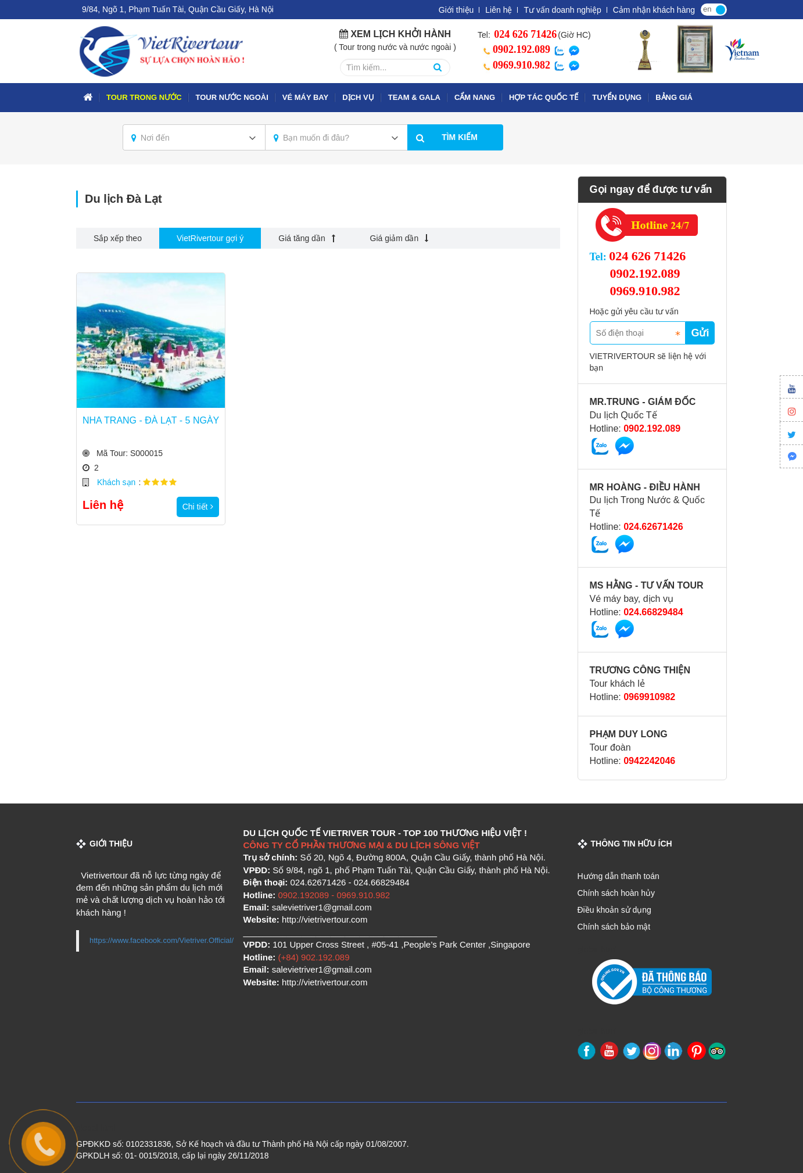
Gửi (700, 333)
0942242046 (649, 761)
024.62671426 (653, 527)
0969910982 (649, 697)
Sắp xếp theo (118, 238)
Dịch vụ (358, 97)
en (707, 9)
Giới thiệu (456, 10)
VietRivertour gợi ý (210, 238)
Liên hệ (498, 10)
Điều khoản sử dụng (614, 909)
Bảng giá (674, 97)
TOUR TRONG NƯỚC (144, 97)
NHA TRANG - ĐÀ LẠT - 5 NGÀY (151, 420)
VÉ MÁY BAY (305, 97)
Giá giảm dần (399, 238)
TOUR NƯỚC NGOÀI (232, 97)
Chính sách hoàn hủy (616, 893)
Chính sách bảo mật (614, 926)
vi (720, 8)
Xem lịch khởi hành (400, 34)
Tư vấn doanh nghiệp (562, 10)
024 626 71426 (524, 34)
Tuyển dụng (616, 97)
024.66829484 (653, 612)
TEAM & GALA (414, 97)
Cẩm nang (474, 97)
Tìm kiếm (460, 137)
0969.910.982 (514, 65)
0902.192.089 (514, 49)
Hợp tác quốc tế (543, 97)
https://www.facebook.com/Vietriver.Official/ (161, 940)
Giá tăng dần (306, 238)
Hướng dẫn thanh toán (618, 876)
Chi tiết (198, 506)
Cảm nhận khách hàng (654, 10)
